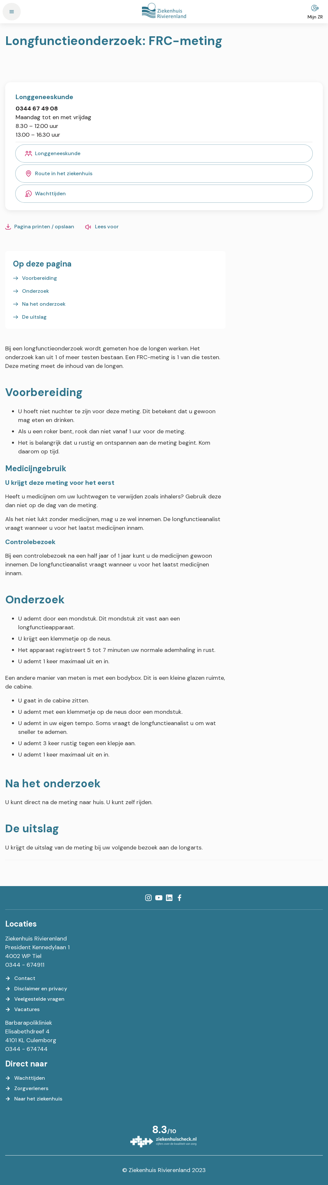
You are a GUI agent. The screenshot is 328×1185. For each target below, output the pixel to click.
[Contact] (20, 978)
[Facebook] (179, 898)
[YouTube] (159, 898)
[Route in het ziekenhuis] (164, 173)
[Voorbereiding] (35, 278)
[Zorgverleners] (26, 1088)
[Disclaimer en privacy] (36, 989)
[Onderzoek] (31, 291)
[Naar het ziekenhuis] (33, 1099)
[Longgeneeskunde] (164, 153)
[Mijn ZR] (315, 11)
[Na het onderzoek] (39, 304)
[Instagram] (148, 898)
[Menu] (12, 11)
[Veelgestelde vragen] (34, 999)
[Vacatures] (22, 1009)
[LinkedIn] (169, 898)
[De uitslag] (30, 317)
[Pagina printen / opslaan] (39, 226)
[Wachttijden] (164, 193)
